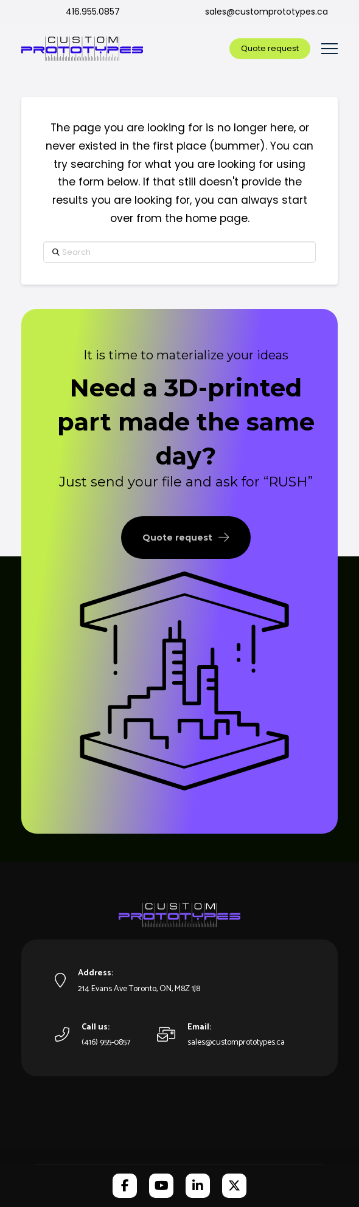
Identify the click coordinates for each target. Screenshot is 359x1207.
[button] (329, 49)
